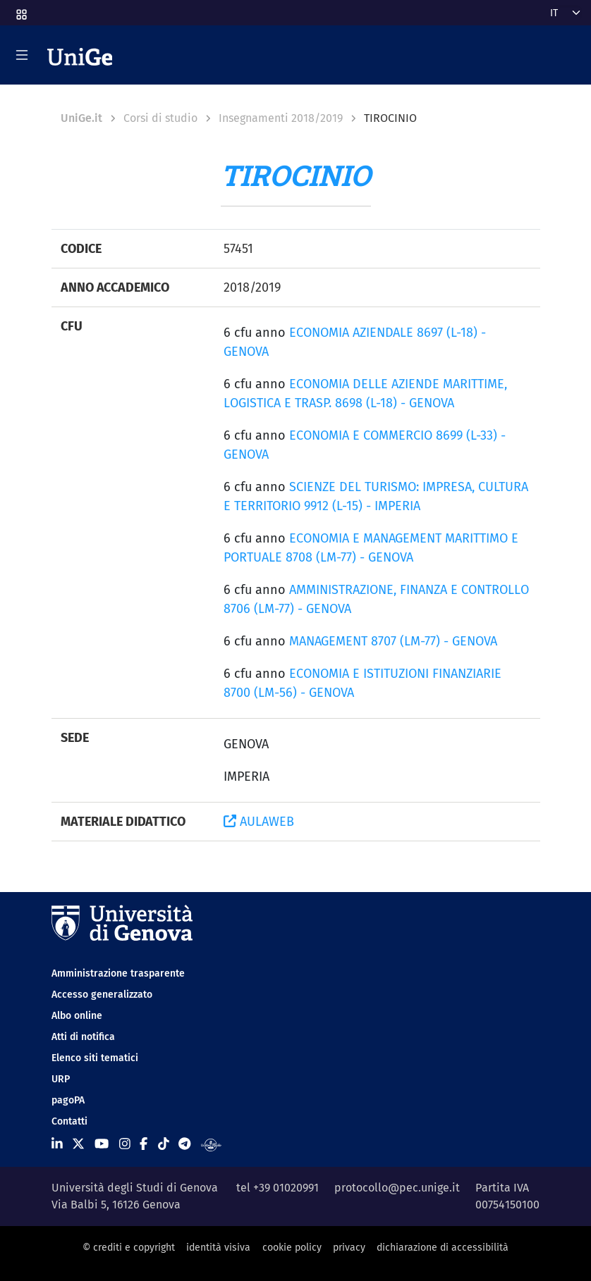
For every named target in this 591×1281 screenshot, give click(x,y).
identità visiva (218, 1248)
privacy (349, 1248)
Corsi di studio (160, 118)
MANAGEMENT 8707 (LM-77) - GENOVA (393, 641)
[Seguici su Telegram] (184, 1144)
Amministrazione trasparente (118, 973)
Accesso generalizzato (101, 995)
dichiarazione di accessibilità (442, 1248)
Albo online (76, 1016)
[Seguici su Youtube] (102, 1144)
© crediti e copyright (129, 1248)
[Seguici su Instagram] (124, 1144)
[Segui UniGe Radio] (211, 1144)
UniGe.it (81, 118)
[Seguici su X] (78, 1144)
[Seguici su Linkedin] (57, 1144)
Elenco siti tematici (94, 1058)
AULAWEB (259, 821)
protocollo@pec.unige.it (397, 1187)
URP (60, 1079)
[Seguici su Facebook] (143, 1144)
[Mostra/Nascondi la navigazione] (22, 55)
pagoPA (68, 1100)
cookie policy (292, 1248)
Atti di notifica (83, 1037)
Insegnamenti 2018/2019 (281, 118)
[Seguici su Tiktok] (163, 1144)
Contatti (69, 1121)
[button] (20, 10)
